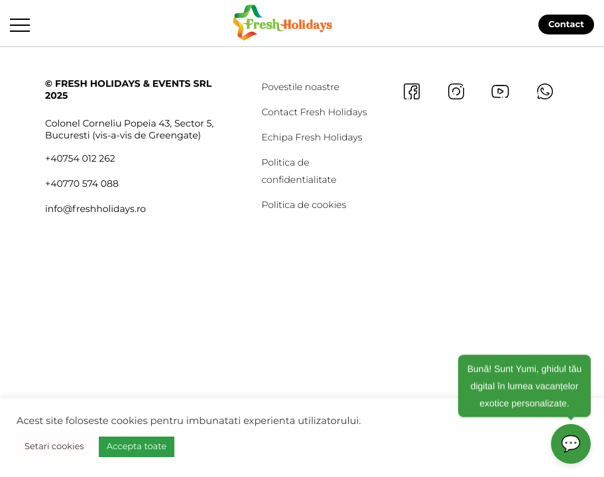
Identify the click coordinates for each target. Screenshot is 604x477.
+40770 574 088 (82, 183)
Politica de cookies (303, 205)
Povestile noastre (300, 87)
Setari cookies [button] (54, 446)
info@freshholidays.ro (95, 209)
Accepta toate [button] (136, 446)
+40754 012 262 (80, 158)
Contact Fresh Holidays (314, 112)
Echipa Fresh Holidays (311, 137)
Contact (566, 24)
